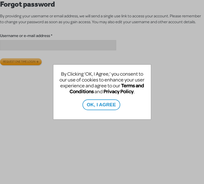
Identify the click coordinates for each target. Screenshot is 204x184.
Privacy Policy (118, 91)
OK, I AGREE (101, 104)
